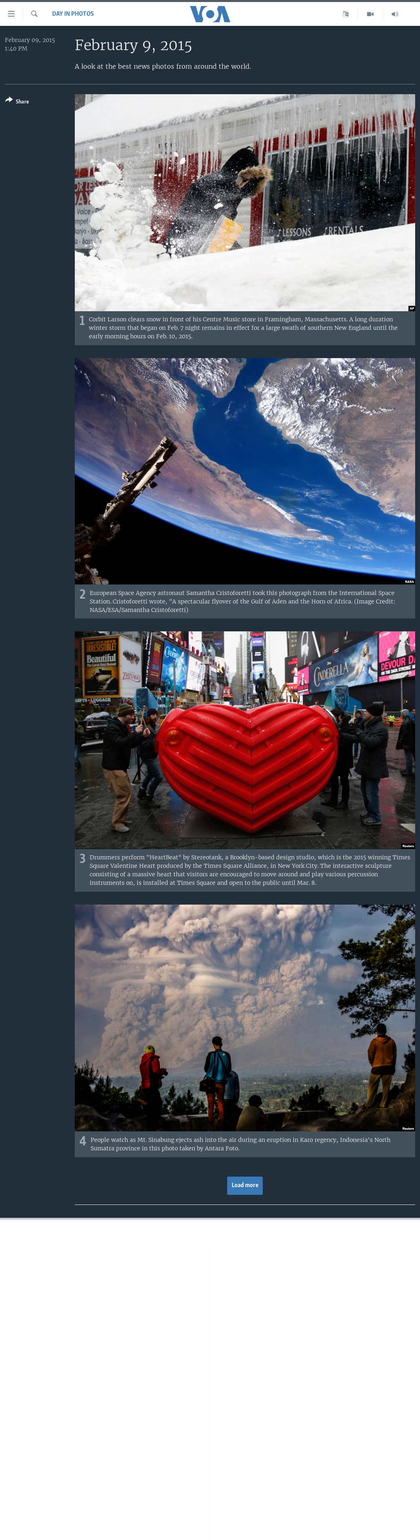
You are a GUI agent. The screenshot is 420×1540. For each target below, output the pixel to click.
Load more (245, 1185)
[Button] (17, 102)
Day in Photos (73, 14)
